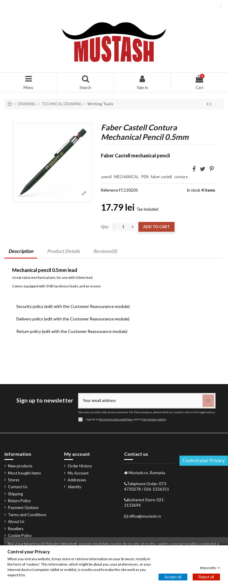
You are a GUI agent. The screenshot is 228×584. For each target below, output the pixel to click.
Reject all (206, 576)
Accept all (172, 576)
